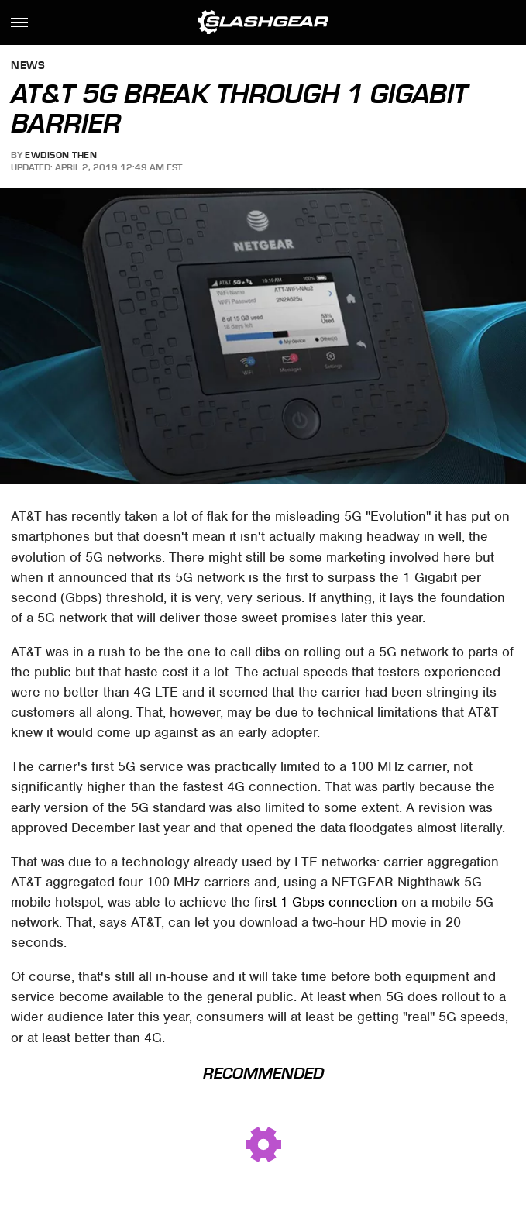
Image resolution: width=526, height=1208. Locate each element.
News (28, 66)
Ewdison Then (61, 155)
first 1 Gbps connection (325, 901)
